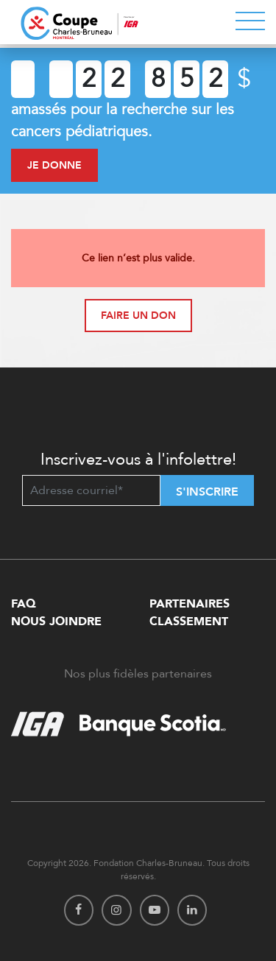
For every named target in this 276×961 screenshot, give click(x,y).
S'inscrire (207, 492)
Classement (188, 621)
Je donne (54, 165)
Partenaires (189, 604)
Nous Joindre (56, 621)
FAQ (23, 604)
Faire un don (138, 316)
